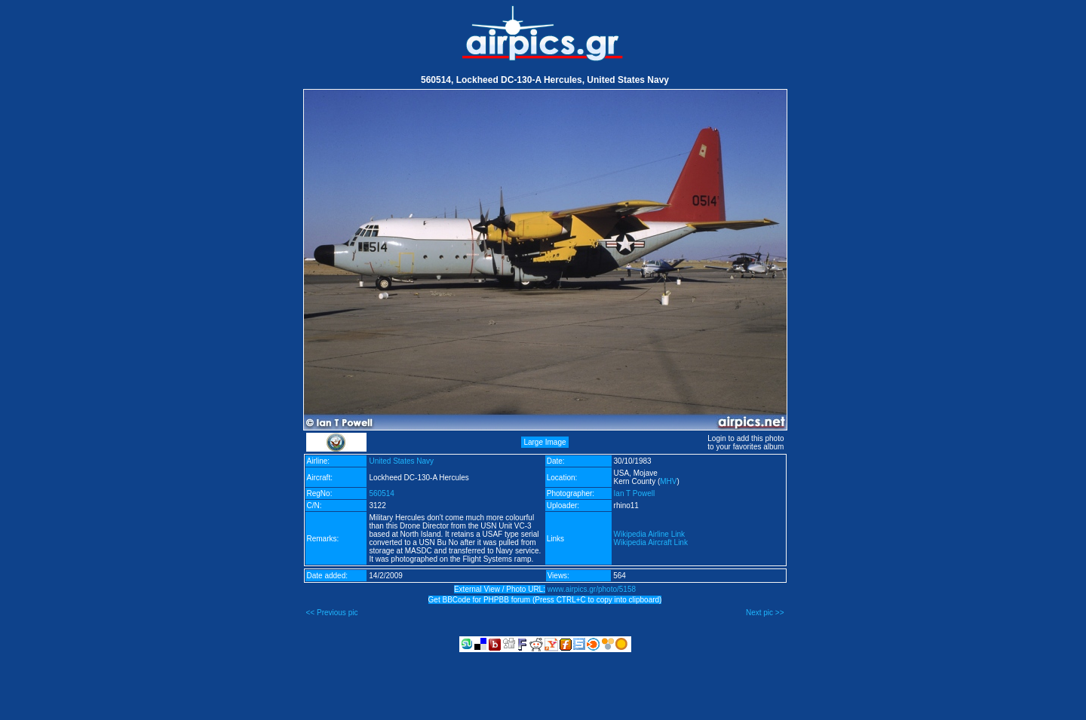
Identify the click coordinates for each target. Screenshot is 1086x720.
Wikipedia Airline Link (650, 534)
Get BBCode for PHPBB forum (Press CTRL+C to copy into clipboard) (545, 600)
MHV (668, 481)
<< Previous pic (332, 612)
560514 (381, 493)
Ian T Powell (634, 493)
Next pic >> (765, 612)
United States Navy (401, 461)
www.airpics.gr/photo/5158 (592, 589)
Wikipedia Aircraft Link (651, 542)
